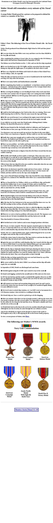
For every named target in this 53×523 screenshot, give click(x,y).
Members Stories (21, 410)
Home (30, 410)
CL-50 (35, 410)
